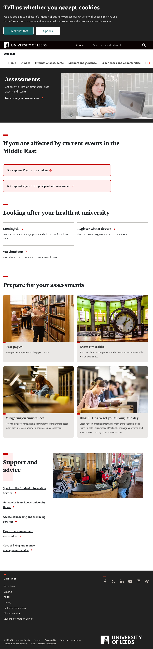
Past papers (14, 347)
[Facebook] (105, 582)
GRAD (7, 597)
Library (7, 602)
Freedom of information (15, 643)
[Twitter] (113, 582)
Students (9, 53)
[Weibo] (146, 582)
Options (48, 31)
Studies (25, 63)
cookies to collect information (31, 17)
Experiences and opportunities (121, 63)
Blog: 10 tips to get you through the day (109, 418)
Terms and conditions (70, 640)
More (80, 45)
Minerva (8, 592)
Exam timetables (92, 347)
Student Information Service (18, 619)
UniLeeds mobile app (15, 608)
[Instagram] (138, 582)
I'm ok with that (18, 31)
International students (49, 63)
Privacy (37, 640)
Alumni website (12, 613)
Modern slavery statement (43, 643)
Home (12, 63)
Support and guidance (82, 63)
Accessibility (50, 640)
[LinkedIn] (121, 582)
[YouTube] (130, 582)
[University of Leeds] (125, 640)
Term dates (9, 586)
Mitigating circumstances (25, 418)
